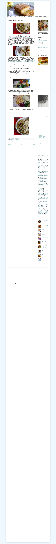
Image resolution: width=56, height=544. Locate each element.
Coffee (39, 172)
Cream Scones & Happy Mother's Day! (44, 229)
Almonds (47, 155)
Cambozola (39, 165)
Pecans (39, 192)
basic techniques (23, 16)
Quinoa (38, 198)
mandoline (16, 39)
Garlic (46, 178)
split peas (43, 204)
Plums (47, 194)
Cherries (43, 168)
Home (21, 144)
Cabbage (12, 139)
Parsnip (39, 191)
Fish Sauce (46, 177)
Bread (44, 162)
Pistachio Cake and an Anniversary (44, 250)
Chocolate (40, 169)
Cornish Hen (46, 172)
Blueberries (39, 162)
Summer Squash (43, 206)
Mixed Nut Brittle (25, 61)
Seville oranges (45, 202)
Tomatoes (41, 208)
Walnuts (41, 213)
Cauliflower (46, 166)
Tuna (39, 212)
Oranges (39, 190)
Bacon (38, 158)
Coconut (44, 171)
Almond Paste (43, 155)
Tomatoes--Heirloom (44, 210)
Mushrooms (40, 188)
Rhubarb (45, 199)
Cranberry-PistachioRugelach (17, 63)
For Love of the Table (19, 4)
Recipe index (25, 64)
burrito (13, 41)
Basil (47, 158)
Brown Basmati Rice (44, 163)
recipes (19, 16)
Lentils (40, 184)
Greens (45, 180)
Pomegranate (46, 195)
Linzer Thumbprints (23, 62)
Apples (10, 139)
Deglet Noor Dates (45, 174)
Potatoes (39, 196)
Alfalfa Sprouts (39, 155)
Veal (38, 213)
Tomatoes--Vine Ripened (43, 211)
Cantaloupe (42, 165)
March (39, 146)
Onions (46, 189)
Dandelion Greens (41, 174)
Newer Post (9, 144)
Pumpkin (45, 197)
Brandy (42, 162)
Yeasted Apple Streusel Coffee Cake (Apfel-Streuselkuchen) (44, 234)
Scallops (38, 202)
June (39, 143)
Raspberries (40, 199)
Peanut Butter (45, 191)
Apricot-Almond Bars (13, 61)
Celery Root (42, 167)
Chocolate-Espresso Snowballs (30, 62)
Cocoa (41, 171)
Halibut (40, 181)
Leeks (40, 183)
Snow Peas (43, 203)
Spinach (39, 204)
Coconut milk (47, 171)
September (40, 140)
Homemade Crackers (41, 137)
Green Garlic (42, 180)
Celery (39, 167)
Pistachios (43, 194)
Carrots (39, 166)
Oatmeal (38, 189)
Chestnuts (46, 168)
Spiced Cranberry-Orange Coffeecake (28, 63)
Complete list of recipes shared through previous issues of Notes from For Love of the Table (43, 48)
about (15, 16)
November (40, 138)
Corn (42, 172)
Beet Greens (42, 159)
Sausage (42, 201)
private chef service (30, 16)
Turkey (41, 212)
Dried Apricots (40, 175)
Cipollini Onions (43, 170)
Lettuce (43, 184)
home (8, 16)
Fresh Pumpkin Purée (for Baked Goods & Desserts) (45, 225)
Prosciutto (39, 197)
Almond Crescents (10, 63)
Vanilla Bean (47, 212)
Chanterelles (46, 167)
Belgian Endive (39, 160)
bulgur (38, 164)
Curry (38, 174)
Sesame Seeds (41, 202)
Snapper (40, 203)
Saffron (45, 200)
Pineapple (45, 193)
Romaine (39, 200)
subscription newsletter (38, 16)
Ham (42, 181)
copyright (11, 16)
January (40, 148)
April (39, 145)
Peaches (42, 191)
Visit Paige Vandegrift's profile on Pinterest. (42, 263)
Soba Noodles (46, 203)
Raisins (47, 198)
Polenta (43, 195)
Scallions (46, 201)
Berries (46, 160)
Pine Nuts (41, 193)
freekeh (41, 178)
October (40, 139)
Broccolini (40, 163)
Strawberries (43, 205)
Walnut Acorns (18, 62)
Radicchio (41, 198)
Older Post (33, 144)
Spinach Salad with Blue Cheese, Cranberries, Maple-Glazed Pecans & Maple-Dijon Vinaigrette (44, 246)
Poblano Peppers (40, 195)
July (39, 142)
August (40, 141)
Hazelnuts (46, 181)
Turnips (44, 212)
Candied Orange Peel (13, 62)
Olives (42, 189)
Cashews (43, 166)
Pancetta (43, 190)
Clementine (39, 171)
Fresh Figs (44, 178)
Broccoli (47, 162)
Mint (41, 187)
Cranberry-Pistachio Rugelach (42, 136)
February (40, 147)
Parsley (18, 139)
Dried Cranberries (15, 139)
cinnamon (39, 170)
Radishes (44, 198)
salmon (38, 201)
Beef (39, 159)
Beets (46, 159)
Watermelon (46, 213)
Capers (46, 165)
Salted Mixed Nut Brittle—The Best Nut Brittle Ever (44, 221)
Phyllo (38, 193)
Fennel (40, 177)
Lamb (38, 183)
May (39, 144)
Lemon (44, 183)
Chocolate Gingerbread (19, 61)
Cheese (39, 168)
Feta (42, 177)
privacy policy (45, 16)
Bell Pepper (43, 160)
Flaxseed (38, 178)
